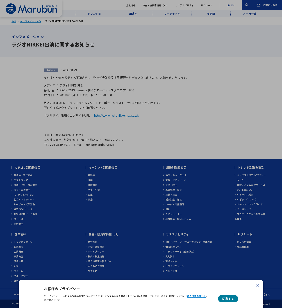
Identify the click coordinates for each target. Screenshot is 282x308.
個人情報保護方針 (196, 296)
